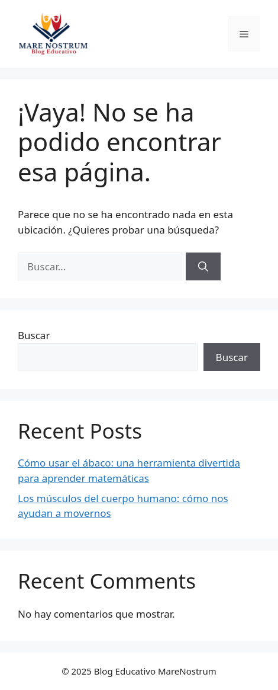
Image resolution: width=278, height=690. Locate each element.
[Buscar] (203, 267)
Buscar (34, 335)
